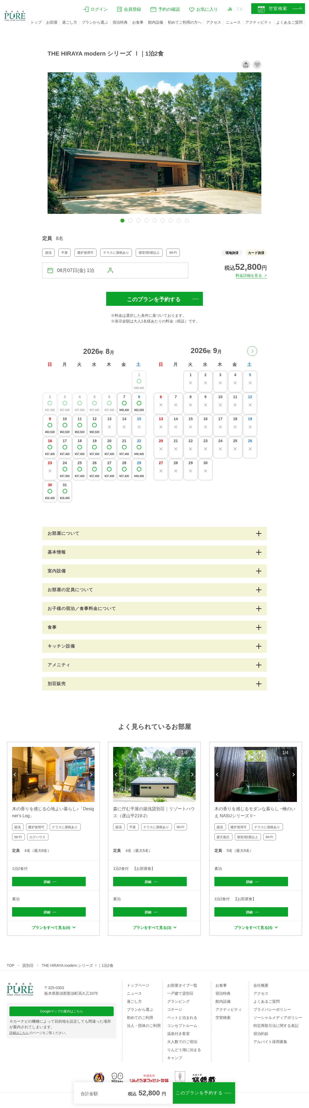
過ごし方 (69, 22)
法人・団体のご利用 (144, 1028)
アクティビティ (258, 22)
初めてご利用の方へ (185, 22)
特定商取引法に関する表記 (276, 1028)
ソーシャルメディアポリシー (277, 1020)
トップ (36, 22)
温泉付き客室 (178, 1036)
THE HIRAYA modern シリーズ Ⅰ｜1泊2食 (78, 967)
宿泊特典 (120, 22)
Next (92, 774)
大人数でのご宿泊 (182, 1044)
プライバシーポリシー (272, 1011)
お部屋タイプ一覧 (182, 987)
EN (239, 9)
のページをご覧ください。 (43, 1038)
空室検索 (223, 1020)
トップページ (138, 987)
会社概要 (260, 987)
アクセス (213, 22)
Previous (15, 774)
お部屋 (52, 22)
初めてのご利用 (140, 1020)
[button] (122, 221)
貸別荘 (28, 967)
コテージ (174, 1011)
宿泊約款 (260, 1036)
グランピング (178, 1003)
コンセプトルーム (182, 1028)
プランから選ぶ (95, 22)
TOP (11, 967)
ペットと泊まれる (182, 1020)
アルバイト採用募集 (270, 1044)
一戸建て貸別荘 (180, 995)
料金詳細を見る (247, 275)
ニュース (233, 22)
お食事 (137, 22)
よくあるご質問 (289, 22)
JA (228, 9)
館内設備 (155, 22)
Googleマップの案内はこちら (62, 1016)
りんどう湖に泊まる (184, 1052)
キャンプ (174, 1060)
